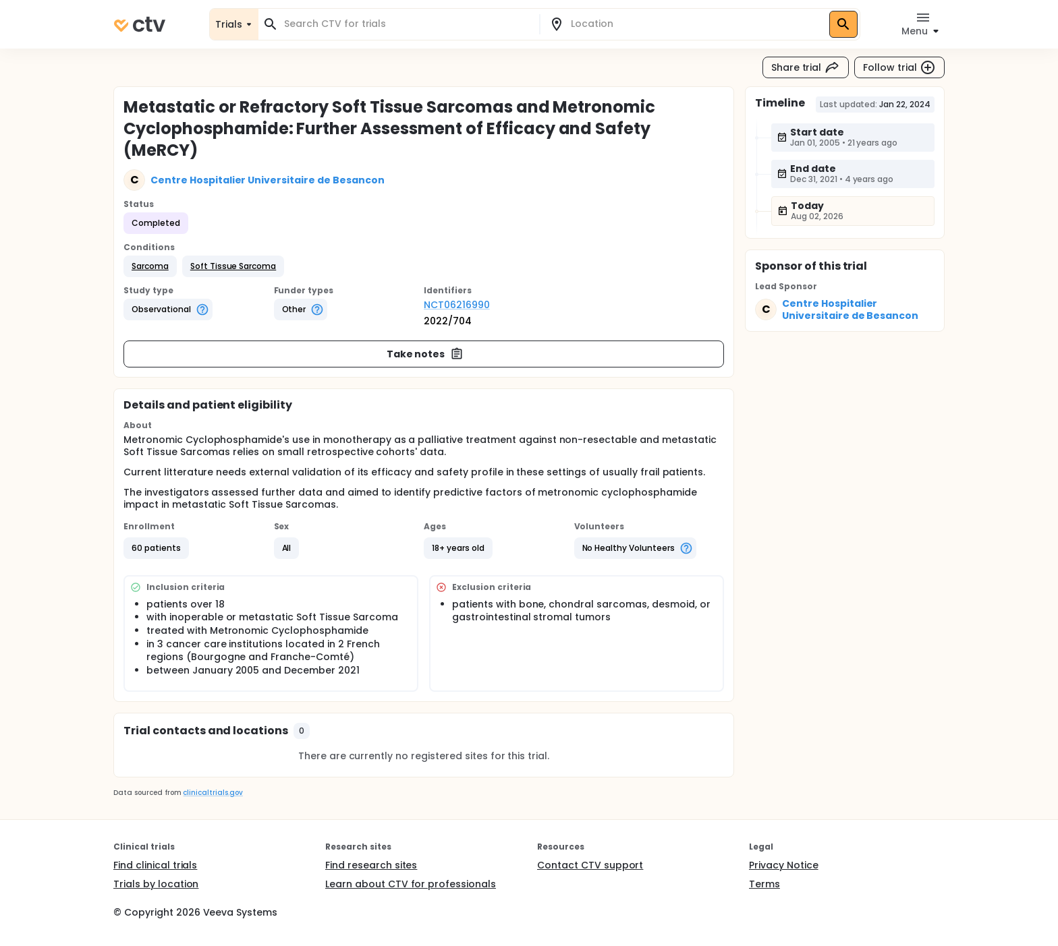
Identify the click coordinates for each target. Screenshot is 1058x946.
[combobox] (407, 23)
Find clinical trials (155, 865)
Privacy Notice (783, 865)
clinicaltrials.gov (212, 793)
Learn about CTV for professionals (410, 884)
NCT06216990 (457, 305)
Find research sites (371, 865)
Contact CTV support (590, 865)
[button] (150, 266)
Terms (764, 884)
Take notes (425, 354)
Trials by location (155, 884)
